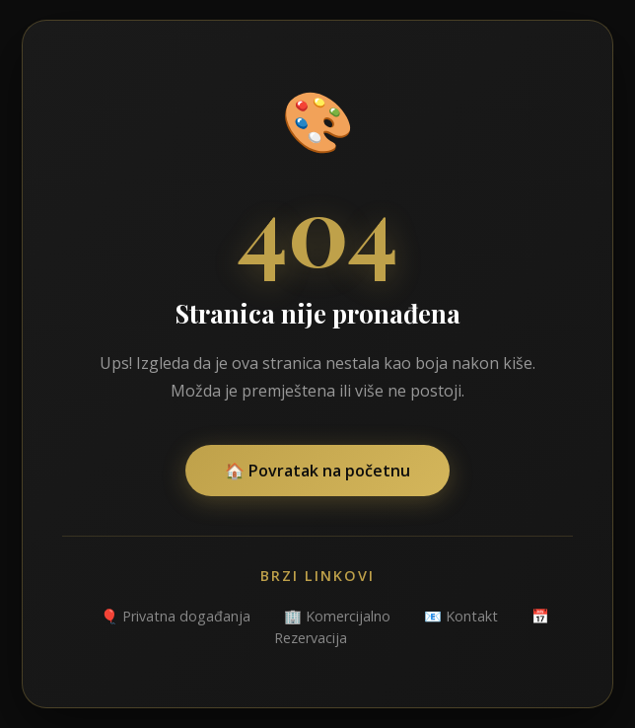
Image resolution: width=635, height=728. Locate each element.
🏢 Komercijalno (337, 616)
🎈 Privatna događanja (175, 616)
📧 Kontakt (461, 616)
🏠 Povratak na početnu (317, 470)
